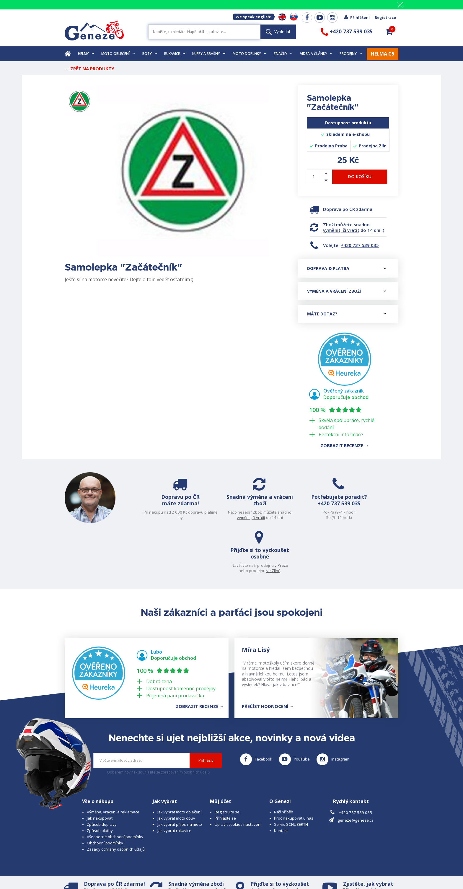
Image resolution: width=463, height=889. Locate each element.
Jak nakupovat (100, 770)
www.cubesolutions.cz (246, 867)
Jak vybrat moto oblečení (179, 764)
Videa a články (316, 53)
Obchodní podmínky (105, 795)
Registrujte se (227, 764)
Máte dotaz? (346, 314)
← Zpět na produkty (89, 68)
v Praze (385, 512)
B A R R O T (191, 867)
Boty (149, 53)
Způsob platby (100, 783)
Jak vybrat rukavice (174, 783)
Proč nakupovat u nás (293, 770)
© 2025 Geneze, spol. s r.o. (88, 867)
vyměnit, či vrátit (341, 230)
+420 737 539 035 (360, 245)
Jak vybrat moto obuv (176, 770)
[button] (388, 31)
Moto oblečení (118, 53)
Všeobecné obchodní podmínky (115, 789)
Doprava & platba (346, 268)
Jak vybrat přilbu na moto (179, 776)
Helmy (86, 53)
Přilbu (348, 842)
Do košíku (359, 176)
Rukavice (174, 53)
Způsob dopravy (102, 776)
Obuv (367, 847)
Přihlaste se (225, 770)
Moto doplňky (249, 53)
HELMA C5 (382, 54)
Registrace (385, 17)
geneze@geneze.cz (356, 773)
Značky (283, 53)
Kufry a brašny (208, 53)
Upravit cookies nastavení (238, 776)
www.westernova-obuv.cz (189, 873)
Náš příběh (283, 764)
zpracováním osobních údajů (185, 724)
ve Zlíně (377, 517)
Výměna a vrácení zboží (346, 291)
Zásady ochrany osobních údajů (116, 801)
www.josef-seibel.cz (144, 873)
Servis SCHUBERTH (291, 776)
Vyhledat (278, 31)
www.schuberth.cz (106, 873)
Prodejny (351, 53)
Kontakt (281, 783)
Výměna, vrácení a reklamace (113, 764)
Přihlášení (357, 17)
